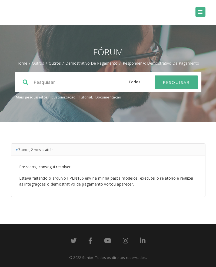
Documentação (108, 97)
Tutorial (85, 97)
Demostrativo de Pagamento (91, 63)
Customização (63, 97)
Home (21, 63)
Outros (38, 63)
